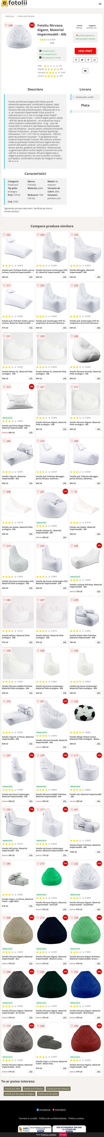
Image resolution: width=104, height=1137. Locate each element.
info (30, 277)
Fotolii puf (9, 16)
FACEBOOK (44, 1110)
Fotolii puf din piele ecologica (19, 1093)
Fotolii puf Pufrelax (26, 16)
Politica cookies (76, 1118)
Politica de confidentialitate (53, 1118)
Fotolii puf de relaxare (58, 1088)
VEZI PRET (85, 51)
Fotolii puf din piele (48, 1093)
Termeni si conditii (28, 1118)
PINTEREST (59, 1110)
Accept (63, 1134)
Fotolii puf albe (12, 1088)
